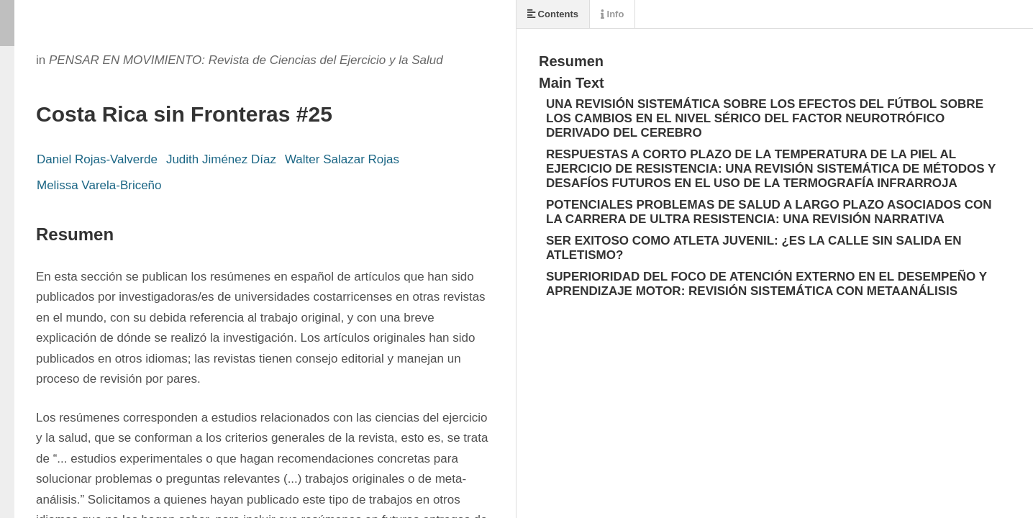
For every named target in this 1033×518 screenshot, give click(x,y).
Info (612, 14)
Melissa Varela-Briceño (99, 185)
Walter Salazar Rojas (342, 159)
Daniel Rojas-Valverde (97, 159)
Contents (552, 14)
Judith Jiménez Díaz (221, 159)
